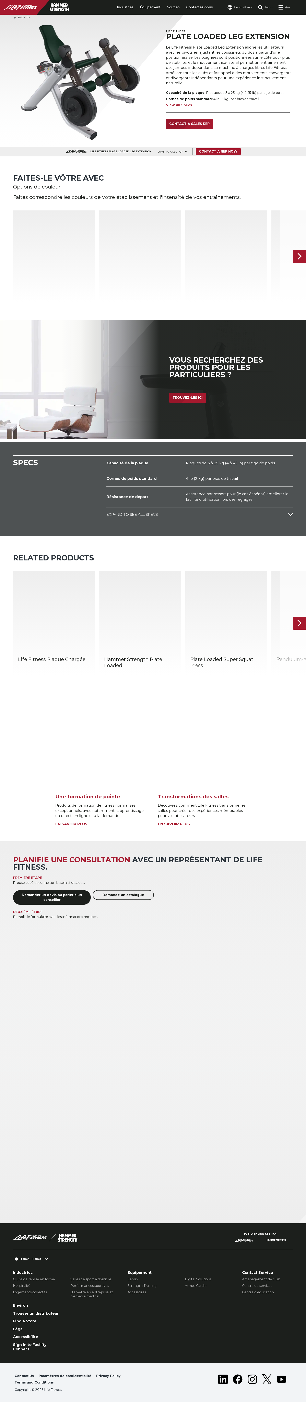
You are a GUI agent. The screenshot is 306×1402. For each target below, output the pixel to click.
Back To (21, 17)
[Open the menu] (284, 7)
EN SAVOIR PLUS (71, 824)
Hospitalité (21, 1286)
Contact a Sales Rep (189, 124)
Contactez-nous (199, 7)
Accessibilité (25, 1337)
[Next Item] (299, 256)
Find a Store (24, 1321)
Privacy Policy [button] (108, 1376)
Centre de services (257, 1286)
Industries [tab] (125, 7)
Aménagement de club (261, 1279)
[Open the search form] (265, 7)
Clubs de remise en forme (34, 1279)
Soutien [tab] (173, 7)
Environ (20, 1305)
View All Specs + (180, 105)
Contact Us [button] (24, 1376)
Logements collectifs (30, 1292)
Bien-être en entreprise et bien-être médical (91, 1294)
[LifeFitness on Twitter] (267, 1380)
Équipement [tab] (150, 7)
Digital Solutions (198, 1279)
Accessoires (137, 1292)
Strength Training (142, 1286)
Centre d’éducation (258, 1292)
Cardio (133, 1279)
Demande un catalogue (123, 895)
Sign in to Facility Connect (30, 1347)
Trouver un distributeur (36, 1313)
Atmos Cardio (196, 1286)
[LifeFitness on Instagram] (252, 1380)
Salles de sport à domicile (90, 1279)
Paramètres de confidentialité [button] (65, 1376)
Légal (18, 1329)
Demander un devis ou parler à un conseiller (52, 897)
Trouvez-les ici (188, 398)
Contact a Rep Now (218, 151)
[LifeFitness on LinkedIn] (223, 1380)
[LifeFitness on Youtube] (281, 1380)
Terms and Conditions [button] (34, 1382)
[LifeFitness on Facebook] (238, 1380)
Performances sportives (89, 1286)
